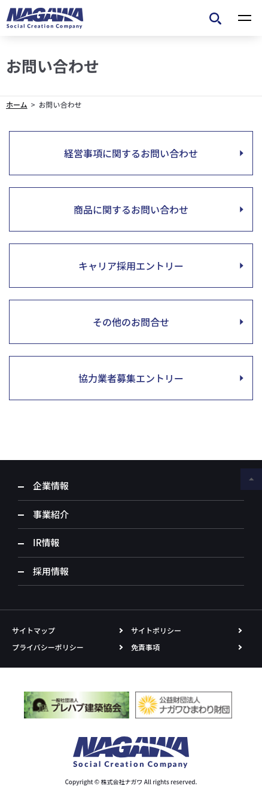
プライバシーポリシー (48, 647)
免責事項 (145, 647)
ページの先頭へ (251, 479)
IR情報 (46, 542)
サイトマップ (33, 630)
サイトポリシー (156, 630)
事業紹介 (51, 514)
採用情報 (51, 571)
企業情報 (51, 485)
